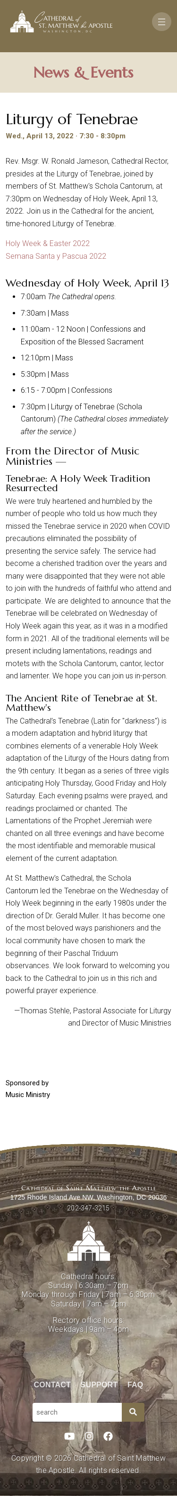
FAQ (135, 1385)
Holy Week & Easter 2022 (48, 243)
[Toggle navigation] (161, 21)
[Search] (133, 1412)
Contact (52, 1385)
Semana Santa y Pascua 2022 (56, 256)
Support (99, 1385)
